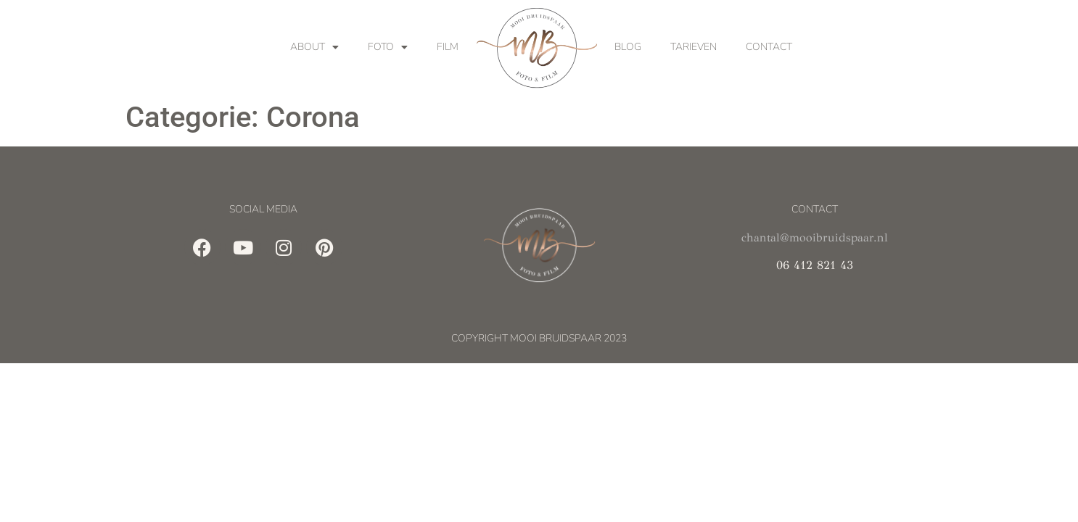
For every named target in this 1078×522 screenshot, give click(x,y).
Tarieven (693, 47)
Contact (769, 47)
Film (447, 47)
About (314, 47)
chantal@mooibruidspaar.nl (814, 237)
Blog (627, 47)
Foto (388, 47)
